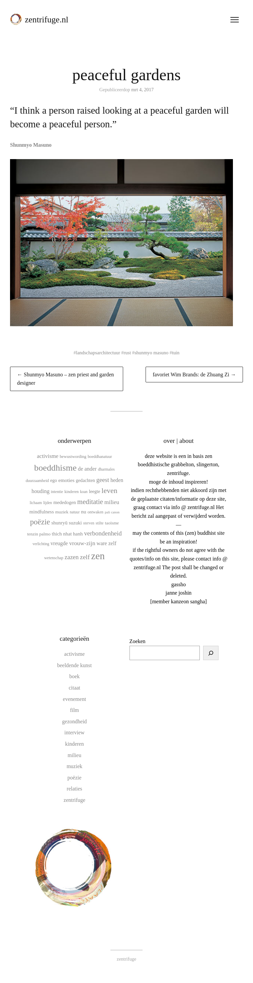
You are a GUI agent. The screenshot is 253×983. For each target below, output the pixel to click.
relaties (74, 788)
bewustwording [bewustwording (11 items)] (73, 456)
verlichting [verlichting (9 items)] (40, 544)
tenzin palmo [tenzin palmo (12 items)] (39, 533)
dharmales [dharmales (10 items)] (106, 469)
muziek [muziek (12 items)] (62, 511)
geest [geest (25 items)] (102, 479)
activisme (74, 654)
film (74, 710)
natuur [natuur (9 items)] (75, 512)
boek (74, 676)
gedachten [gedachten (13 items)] (85, 480)
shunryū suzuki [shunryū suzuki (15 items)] (66, 522)
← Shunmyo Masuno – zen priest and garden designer (65, 379)
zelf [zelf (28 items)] (85, 557)
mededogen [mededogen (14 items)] (64, 502)
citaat (74, 688)
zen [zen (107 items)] (98, 555)
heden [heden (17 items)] (116, 480)
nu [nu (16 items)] (83, 511)
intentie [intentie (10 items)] (57, 491)
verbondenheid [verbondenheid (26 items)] (103, 533)
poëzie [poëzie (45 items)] (40, 522)
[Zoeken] (211, 653)
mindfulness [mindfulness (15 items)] (41, 511)
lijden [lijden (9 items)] (47, 503)
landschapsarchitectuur (98, 352)
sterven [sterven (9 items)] (88, 523)
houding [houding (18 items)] (40, 491)
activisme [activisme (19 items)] (47, 456)
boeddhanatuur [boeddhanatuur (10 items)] (100, 456)
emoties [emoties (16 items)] (66, 480)
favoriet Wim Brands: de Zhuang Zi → (194, 374)
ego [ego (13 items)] (53, 480)
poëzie (75, 777)
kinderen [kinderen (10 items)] (71, 491)
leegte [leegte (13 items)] (94, 491)
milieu (74, 755)
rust (127, 352)
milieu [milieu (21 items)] (111, 502)
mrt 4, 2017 (142, 89)
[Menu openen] (234, 19)
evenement (74, 699)
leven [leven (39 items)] (109, 490)
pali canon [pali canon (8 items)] (112, 512)
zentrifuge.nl (46, 19)
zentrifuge (74, 800)
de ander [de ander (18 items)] (87, 469)
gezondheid (74, 721)
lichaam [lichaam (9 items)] (36, 503)
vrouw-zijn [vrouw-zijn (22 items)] (82, 543)
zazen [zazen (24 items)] (72, 557)
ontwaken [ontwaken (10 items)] (95, 512)
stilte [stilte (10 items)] (100, 523)
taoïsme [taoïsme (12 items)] (112, 522)
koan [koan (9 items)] (83, 492)
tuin (175, 352)
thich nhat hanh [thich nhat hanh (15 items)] (67, 533)
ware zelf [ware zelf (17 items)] (106, 543)
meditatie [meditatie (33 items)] (90, 501)
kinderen (74, 744)
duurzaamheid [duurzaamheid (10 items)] (37, 480)
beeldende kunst (74, 665)
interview (74, 732)
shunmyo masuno (151, 352)
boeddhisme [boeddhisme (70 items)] (55, 468)
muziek (74, 766)
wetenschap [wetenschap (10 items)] (53, 558)
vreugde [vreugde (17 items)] (59, 543)
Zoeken (138, 641)
